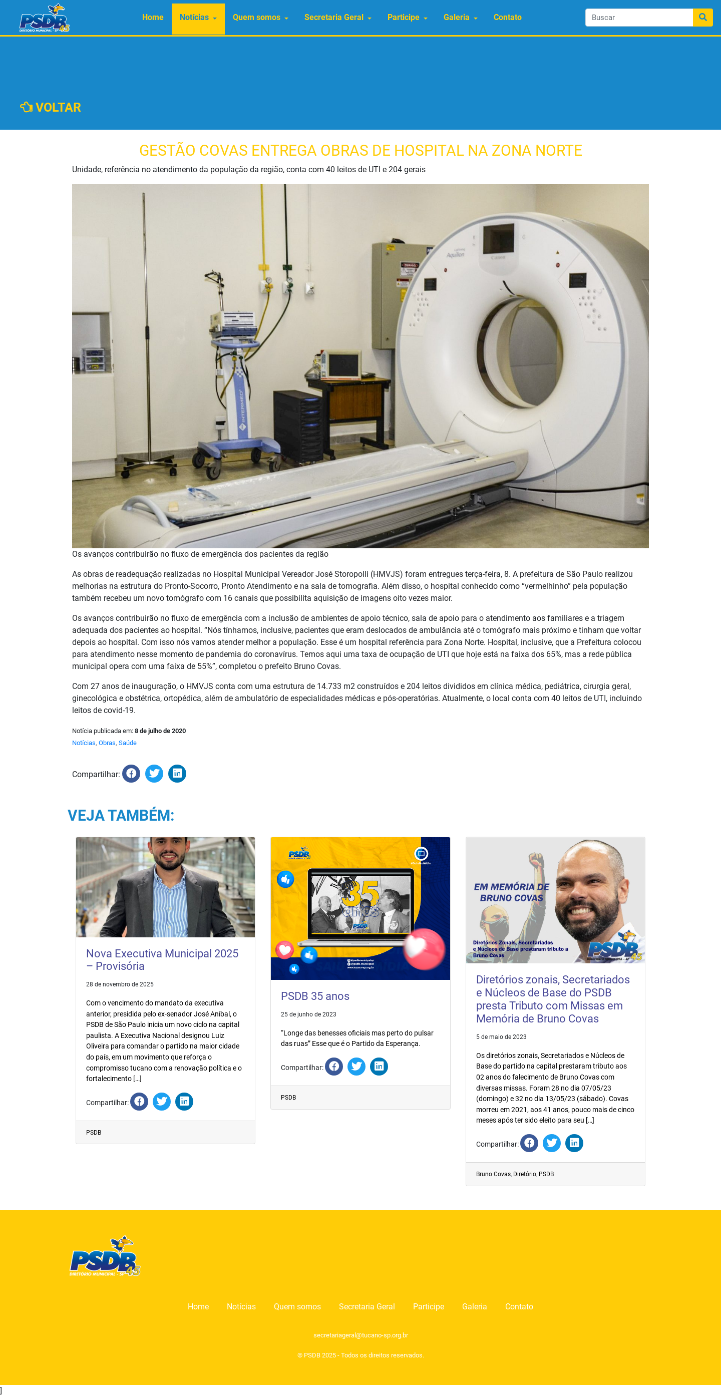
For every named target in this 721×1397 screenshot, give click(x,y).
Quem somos (256, 17)
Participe (404, 17)
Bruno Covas (493, 1174)
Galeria (457, 17)
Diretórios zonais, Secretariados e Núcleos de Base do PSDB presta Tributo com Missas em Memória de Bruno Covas (553, 999)
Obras (107, 743)
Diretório (524, 1174)
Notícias (194, 17)
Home (153, 17)
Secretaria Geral (334, 17)
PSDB (93, 1132)
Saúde (128, 743)
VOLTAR (50, 107)
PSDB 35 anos (315, 996)
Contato (508, 17)
